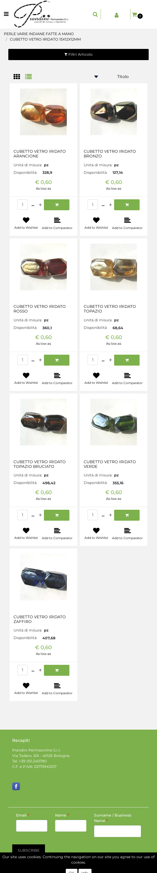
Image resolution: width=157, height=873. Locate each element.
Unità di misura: (28, 165)
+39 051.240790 (33, 761)
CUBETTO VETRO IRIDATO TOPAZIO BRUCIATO (40, 464)
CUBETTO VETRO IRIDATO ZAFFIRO (40, 619)
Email (22, 815)
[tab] (19, 77)
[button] (95, 14)
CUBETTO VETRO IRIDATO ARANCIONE (40, 153)
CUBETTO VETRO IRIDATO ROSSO (40, 309)
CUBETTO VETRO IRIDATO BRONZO (110, 153)
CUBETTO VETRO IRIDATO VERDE (110, 464)
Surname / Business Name (112, 818)
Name (62, 815)
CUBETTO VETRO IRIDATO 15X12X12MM (45, 39)
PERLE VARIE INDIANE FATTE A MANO (39, 33)
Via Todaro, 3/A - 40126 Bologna (40, 755)
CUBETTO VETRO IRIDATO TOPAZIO (110, 309)
